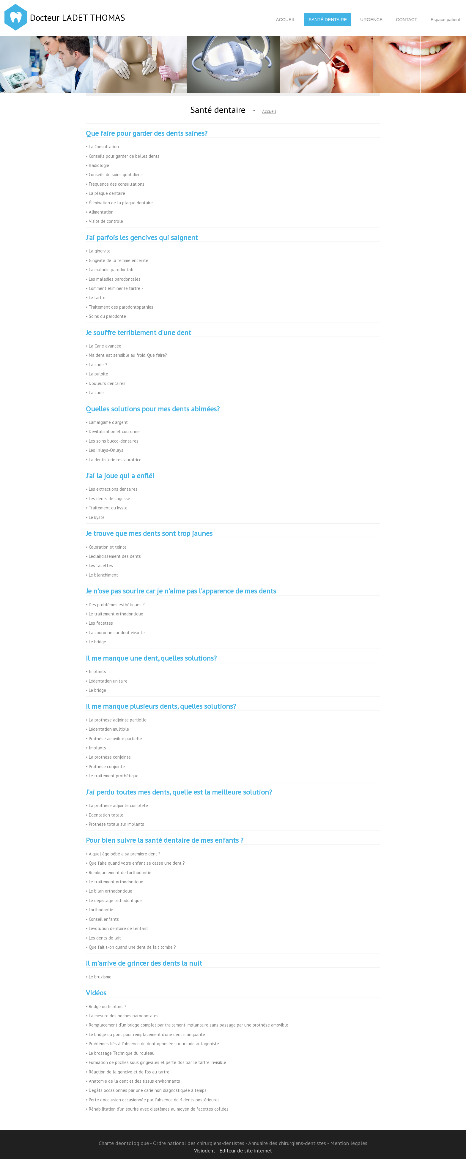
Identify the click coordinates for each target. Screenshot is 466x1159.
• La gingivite (98, 251)
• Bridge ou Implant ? (106, 1006)
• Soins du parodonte (106, 316)
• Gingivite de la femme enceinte (117, 260)
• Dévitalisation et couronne (113, 431)
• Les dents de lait (103, 938)
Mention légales (348, 1143)
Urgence (371, 19)
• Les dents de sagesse (108, 498)
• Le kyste (95, 517)
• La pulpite (97, 374)
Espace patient (445, 19)
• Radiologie (97, 165)
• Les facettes (99, 565)
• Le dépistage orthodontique (114, 900)
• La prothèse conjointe (108, 757)
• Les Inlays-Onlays (104, 450)
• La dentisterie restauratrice (113, 459)
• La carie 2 (96, 364)
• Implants (96, 671)
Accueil (285, 19)
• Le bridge (96, 642)
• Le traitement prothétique (112, 776)
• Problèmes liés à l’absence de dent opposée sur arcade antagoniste (152, 1043)
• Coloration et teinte (106, 547)
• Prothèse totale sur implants (115, 824)
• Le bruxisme (98, 977)
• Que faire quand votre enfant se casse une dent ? (135, 863)
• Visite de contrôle (104, 221)
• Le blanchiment (102, 575)
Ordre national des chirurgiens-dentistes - (200, 1143)
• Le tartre (96, 297)
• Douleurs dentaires (105, 383)
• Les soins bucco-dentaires (112, 441)
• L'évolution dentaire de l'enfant (117, 928)
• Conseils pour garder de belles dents (123, 156)
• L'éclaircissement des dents (113, 556)
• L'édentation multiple (107, 729)
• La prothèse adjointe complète (117, 805)
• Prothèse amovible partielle (114, 738)
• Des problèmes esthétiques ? (115, 604)
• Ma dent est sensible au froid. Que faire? (126, 355)
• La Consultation (102, 146)
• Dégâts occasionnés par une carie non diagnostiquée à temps (146, 1090)
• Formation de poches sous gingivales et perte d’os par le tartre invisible (156, 1062)
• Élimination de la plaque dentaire (119, 203)
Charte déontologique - (126, 1143)
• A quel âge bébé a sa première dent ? (123, 854)
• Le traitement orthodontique (114, 614)
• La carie (95, 392)
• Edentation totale (104, 815)
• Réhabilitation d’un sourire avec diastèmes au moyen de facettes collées (157, 1109)
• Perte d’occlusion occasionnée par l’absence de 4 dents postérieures (153, 1100)
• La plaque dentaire (105, 193)
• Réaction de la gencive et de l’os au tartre (127, 1072)
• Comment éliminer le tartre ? (115, 288)
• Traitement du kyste (106, 508)
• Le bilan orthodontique (109, 891)
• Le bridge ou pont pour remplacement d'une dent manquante (145, 1034)
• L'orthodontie (99, 909)
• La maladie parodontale (110, 269)
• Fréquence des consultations (115, 184)
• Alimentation (100, 212)
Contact (406, 19)
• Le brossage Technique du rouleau (120, 1053)
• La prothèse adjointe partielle (116, 720)
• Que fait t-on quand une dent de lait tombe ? (131, 947)
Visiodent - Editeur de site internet (233, 1150)
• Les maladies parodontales (113, 279)
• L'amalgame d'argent (107, 422)
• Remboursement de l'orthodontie (118, 872)
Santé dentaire (327, 19)
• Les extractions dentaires (112, 489)
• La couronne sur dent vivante (115, 632)
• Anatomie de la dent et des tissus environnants (133, 1081)
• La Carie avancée (103, 346)
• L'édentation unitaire (106, 681)
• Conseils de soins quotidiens (114, 174)
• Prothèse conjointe (105, 766)
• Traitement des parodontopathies (119, 307)
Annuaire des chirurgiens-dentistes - (289, 1143)
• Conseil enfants (102, 919)
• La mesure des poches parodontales (122, 1016)
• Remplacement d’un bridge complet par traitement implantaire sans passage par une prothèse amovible (187, 1025)
